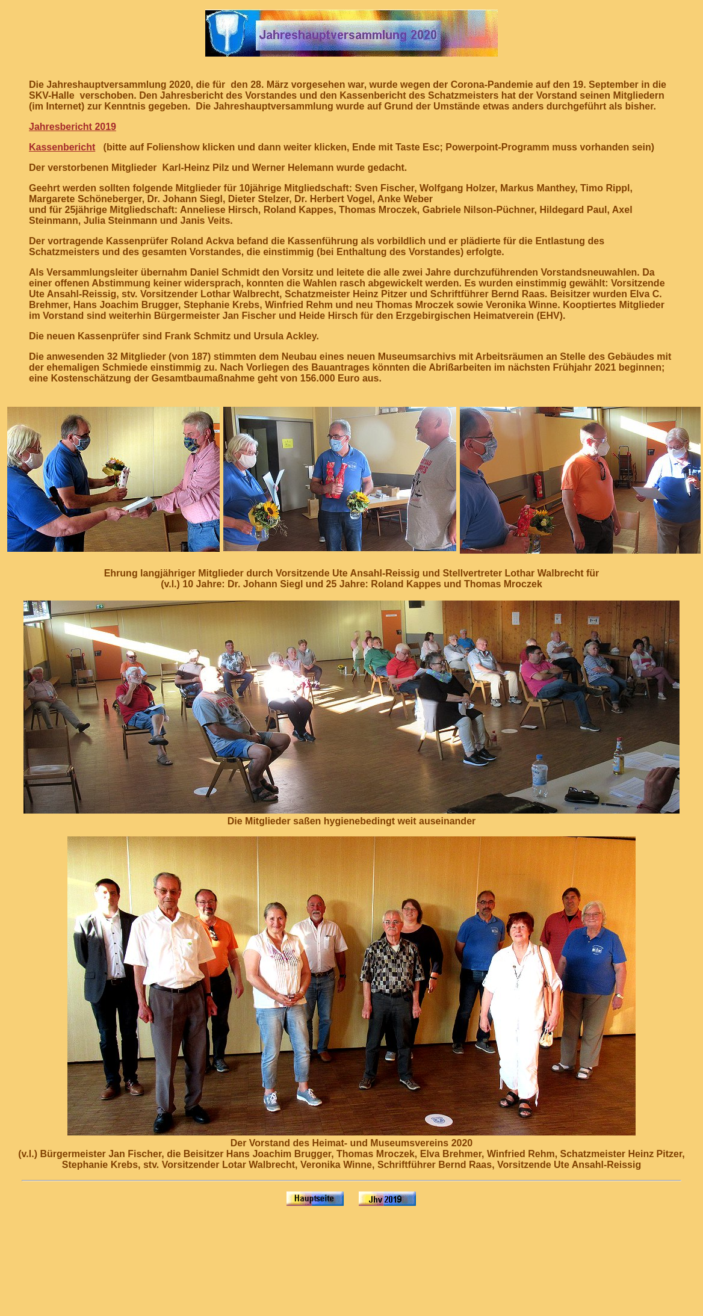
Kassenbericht (62, 147)
